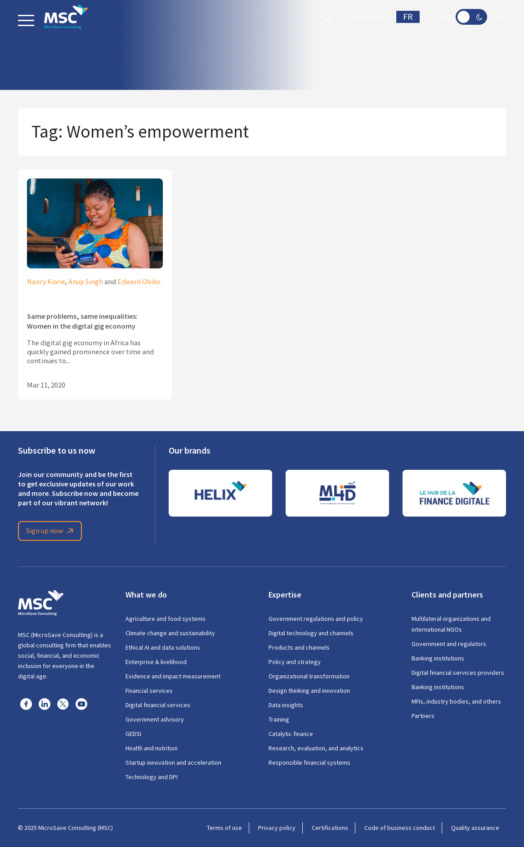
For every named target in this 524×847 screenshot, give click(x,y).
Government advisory (154, 719)
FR (408, 16)
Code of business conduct (399, 828)
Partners (423, 716)
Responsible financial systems (309, 762)
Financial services (149, 691)
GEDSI (133, 734)
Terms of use (224, 828)
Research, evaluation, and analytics (316, 748)
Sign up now (51, 530)
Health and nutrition (151, 748)
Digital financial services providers (458, 673)
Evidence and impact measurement (172, 676)
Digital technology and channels (311, 633)
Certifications (330, 828)
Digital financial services (157, 705)
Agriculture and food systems (165, 619)
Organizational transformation (309, 676)
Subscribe (366, 17)
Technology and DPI (151, 777)
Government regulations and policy (316, 619)
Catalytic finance (291, 734)
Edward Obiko (139, 281)
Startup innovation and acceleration (173, 762)
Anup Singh (85, 281)
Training (279, 719)
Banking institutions (438, 658)
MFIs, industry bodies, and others (456, 701)
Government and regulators (449, 644)
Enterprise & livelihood (156, 662)
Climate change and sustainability (170, 633)
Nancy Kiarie (46, 281)
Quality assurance (475, 828)
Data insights (286, 705)
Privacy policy (277, 828)
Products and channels (299, 647)
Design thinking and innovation (309, 691)
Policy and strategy (295, 662)
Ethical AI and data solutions (162, 647)
